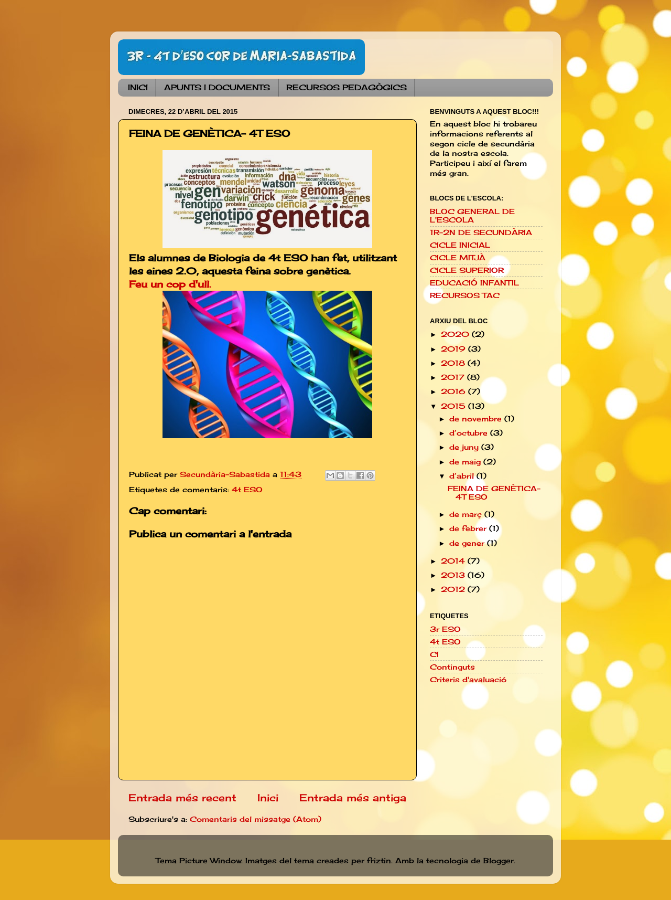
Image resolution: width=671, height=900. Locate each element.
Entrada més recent (182, 797)
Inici (267, 797)
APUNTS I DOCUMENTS (217, 87)
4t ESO (247, 489)
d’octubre (469, 433)
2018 (454, 363)
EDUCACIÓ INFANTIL (474, 283)
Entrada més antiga (352, 797)
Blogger (498, 860)
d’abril (463, 476)
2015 (454, 406)
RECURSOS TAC (465, 295)
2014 (454, 561)
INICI (138, 87)
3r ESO (445, 629)
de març (466, 514)
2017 (454, 377)
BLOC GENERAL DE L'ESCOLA (472, 215)
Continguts (452, 667)
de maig (466, 462)
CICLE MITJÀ (457, 257)
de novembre (476, 419)
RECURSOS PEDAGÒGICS (346, 87)
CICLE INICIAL (460, 245)
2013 (454, 575)
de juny (465, 447)
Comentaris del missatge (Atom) (255, 819)
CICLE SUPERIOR (467, 270)
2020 (456, 334)
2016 (454, 391)
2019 (454, 349)
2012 (454, 589)
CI (434, 654)
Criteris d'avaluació (468, 679)
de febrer (469, 528)
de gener (468, 543)
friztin (379, 860)
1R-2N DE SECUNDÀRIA (481, 232)
